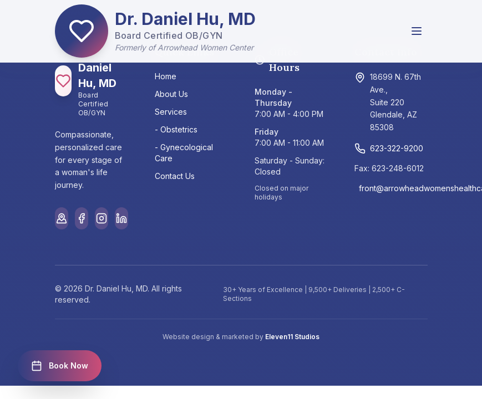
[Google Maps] (61, 218)
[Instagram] (101, 218)
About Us (171, 94)
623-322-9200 (388, 148)
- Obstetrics (176, 129)
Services (171, 111)
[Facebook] (81, 218)
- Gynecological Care (184, 152)
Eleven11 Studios (292, 336)
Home (165, 76)
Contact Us (175, 176)
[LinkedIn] (121, 218)
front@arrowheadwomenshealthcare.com (393, 188)
